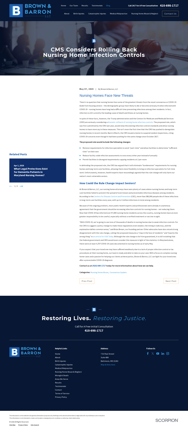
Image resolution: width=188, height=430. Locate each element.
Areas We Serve (61, 379)
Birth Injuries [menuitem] (78, 13)
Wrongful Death (61, 375)
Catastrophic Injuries (64, 364)
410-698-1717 (169, 5)
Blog (108, 5)
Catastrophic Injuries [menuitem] (97, 13)
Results (85, 5)
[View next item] (21, 133)
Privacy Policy (61, 397)
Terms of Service (62, 393)
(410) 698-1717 (99, 266)
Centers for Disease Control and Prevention (112, 196)
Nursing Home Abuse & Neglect (68, 372)
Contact (58, 390)
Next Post (171, 281)
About (57, 357)
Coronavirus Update (118, 272)
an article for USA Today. (103, 236)
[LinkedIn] (162, 353)
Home (63, 5)
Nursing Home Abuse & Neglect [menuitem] (144, 13)
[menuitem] (12, 424)
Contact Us (170, 13)
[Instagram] (167, 353)
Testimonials (97, 5)
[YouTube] (157, 353)
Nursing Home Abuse (99, 272)
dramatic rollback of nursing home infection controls (130, 122)
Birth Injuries (60, 361)
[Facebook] (147, 353)
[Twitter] (152, 353)
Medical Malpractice (63, 368)
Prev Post (87, 281)
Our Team (74, 5)
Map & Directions (108, 364)
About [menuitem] (66, 13)
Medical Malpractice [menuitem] (118, 13)
